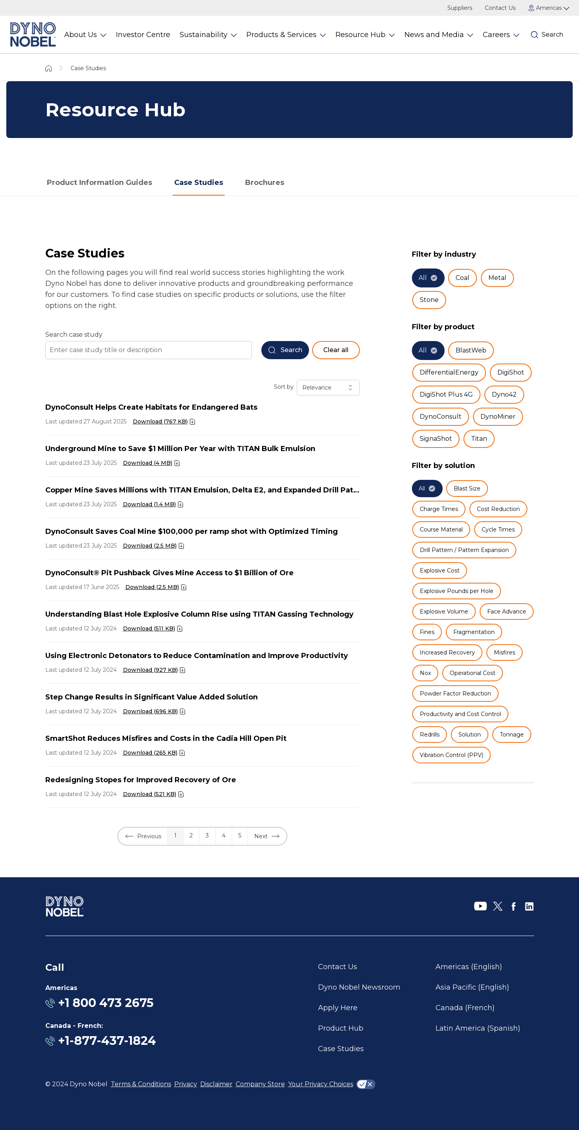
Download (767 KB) (160, 421)
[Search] (534, 35)
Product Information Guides (99, 182)
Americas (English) (469, 966)
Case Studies (198, 182)
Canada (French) (465, 1007)
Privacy (185, 1084)
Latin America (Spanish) (478, 1028)
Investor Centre (143, 34)
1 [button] (175, 835)
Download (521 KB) (149, 794)
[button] (143, 836)
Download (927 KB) (150, 669)
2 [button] (191, 835)
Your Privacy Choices (320, 1084)
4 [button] (223, 835)
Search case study (73, 334)
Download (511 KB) (149, 628)
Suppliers (459, 7)
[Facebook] (513, 906)
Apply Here (337, 1007)
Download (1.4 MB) (149, 504)
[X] (498, 906)
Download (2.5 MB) (150, 545)
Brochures (264, 182)
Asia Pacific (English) (472, 987)
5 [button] (239, 835)
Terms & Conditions (141, 1084)
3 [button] (207, 835)
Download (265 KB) (150, 752)
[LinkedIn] (529, 906)
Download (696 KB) (150, 711)
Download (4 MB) (147, 462)
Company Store (260, 1084)
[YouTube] (480, 906)
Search (552, 34)
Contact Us (500, 7)
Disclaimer (216, 1084)
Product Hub (340, 1028)
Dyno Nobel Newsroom (359, 987)
